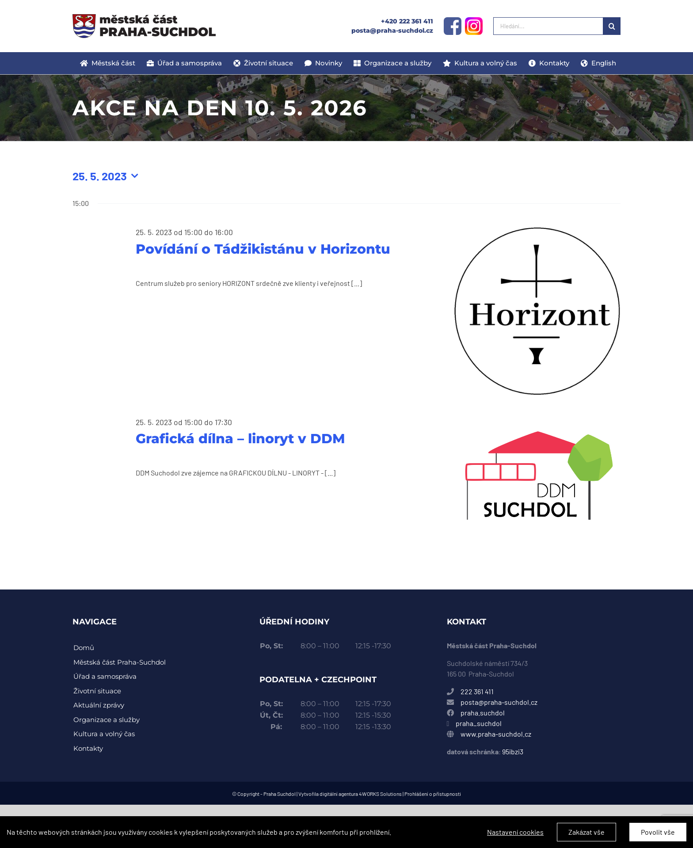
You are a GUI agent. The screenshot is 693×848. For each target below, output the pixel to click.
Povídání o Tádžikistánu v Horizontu (263, 249)
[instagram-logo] (474, 20)
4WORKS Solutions (380, 794)
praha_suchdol (478, 723)
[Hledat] (612, 26)
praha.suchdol (483, 712)
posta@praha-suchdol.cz (392, 30)
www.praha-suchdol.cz (496, 734)
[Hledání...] (548, 26)
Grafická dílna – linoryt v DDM (240, 438)
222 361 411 (477, 691)
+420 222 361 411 (407, 21)
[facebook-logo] (452, 20)
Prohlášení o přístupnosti (432, 794)
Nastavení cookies (515, 837)
